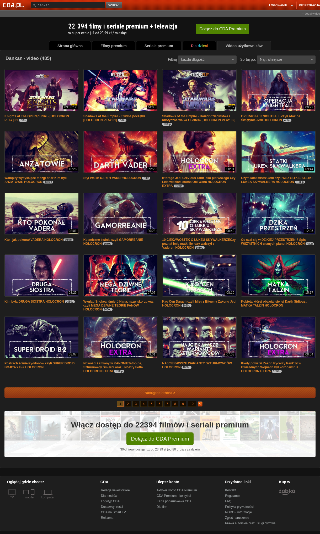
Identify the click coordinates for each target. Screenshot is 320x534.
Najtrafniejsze (286, 59)
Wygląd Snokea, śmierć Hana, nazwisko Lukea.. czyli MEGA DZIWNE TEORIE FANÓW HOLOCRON (118, 305)
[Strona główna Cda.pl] (14, 5)
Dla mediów (109, 496)
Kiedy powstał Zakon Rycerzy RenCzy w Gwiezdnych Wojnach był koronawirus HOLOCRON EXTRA (271, 367)
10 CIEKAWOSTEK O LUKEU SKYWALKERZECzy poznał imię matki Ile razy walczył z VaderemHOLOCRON (199, 243)
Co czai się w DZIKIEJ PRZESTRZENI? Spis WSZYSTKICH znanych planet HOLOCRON (273, 242)
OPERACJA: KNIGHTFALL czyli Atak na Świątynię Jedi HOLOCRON (270, 118)
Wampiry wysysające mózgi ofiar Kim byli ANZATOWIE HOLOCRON (35, 180)
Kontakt (230, 490)
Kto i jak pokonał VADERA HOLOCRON (33, 240)
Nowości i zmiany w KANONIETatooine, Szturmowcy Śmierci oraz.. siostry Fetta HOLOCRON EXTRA (113, 367)
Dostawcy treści (112, 507)
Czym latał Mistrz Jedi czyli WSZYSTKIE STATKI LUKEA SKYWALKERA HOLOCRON (276, 180)
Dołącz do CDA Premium (160, 439)
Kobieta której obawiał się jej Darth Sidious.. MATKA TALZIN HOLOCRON (274, 303)
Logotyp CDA (110, 501)
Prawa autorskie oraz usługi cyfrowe (250, 523)
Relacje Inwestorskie (115, 490)
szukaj (114, 5)
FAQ (228, 501)
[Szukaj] (68, 5)
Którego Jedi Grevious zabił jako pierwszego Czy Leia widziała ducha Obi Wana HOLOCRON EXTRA (198, 182)
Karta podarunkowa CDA (174, 501)
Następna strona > (156, 393)
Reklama (107, 518)
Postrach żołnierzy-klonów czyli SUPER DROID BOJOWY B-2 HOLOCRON (39, 365)
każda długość (207, 59)
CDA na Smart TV (113, 512)
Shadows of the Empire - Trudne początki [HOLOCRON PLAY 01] (114, 118)
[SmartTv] (33, 500)
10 (192, 404)
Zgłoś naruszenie (237, 518)
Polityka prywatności (239, 507)
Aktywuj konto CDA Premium (177, 490)
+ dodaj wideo (311, 13)
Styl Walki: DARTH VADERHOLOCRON (112, 178)
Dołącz (222, 29)
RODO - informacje (238, 512)
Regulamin (232, 496)
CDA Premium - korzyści (174, 496)
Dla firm (162, 507)
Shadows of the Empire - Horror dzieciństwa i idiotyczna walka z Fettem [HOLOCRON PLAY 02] (198, 118)
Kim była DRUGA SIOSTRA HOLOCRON (34, 301)
